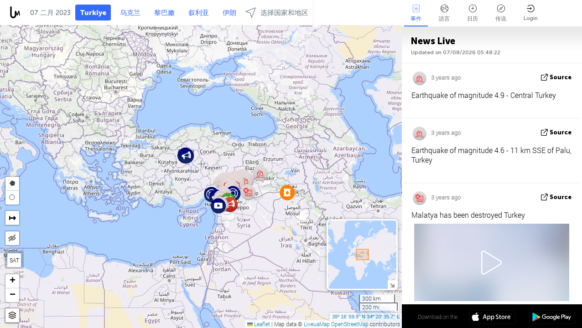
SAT (14, 260)
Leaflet (258, 324)
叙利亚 (198, 13)
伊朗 (229, 13)
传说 (500, 13)
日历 (472, 13)
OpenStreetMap (350, 324)
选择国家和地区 (276, 12)
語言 (444, 13)
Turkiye (93, 13)
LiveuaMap (317, 324)
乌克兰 (130, 13)
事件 (416, 13)
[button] (230, 204)
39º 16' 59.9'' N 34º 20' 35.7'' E (366, 316)
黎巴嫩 (164, 13)
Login (531, 13)
